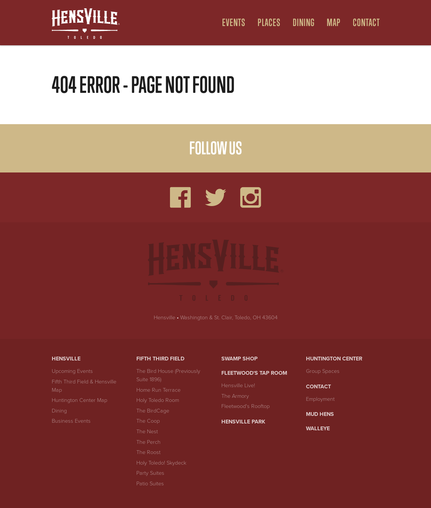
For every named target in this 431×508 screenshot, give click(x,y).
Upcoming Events (72, 371)
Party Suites (150, 473)
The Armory (235, 396)
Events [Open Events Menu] (234, 22)
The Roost (148, 452)
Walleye (318, 428)
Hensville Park (243, 422)
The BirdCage (152, 411)
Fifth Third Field (160, 359)
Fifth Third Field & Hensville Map (84, 386)
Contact (318, 386)
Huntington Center (334, 359)
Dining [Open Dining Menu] (304, 22)
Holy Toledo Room (157, 400)
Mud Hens (320, 414)
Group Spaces (323, 371)
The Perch (148, 442)
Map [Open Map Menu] (334, 22)
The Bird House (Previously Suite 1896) (168, 375)
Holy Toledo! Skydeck (161, 463)
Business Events (71, 421)
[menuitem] (231, 22)
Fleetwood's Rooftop (245, 406)
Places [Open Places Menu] (269, 22)
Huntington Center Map (79, 400)
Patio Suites (150, 483)
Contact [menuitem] (366, 22)
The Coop (148, 421)
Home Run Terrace (158, 390)
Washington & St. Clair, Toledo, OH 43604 (229, 317)
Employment (320, 399)
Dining (59, 411)
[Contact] (363, 22)
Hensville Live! (238, 385)
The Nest (147, 431)
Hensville (164, 317)
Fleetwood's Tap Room (254, 373)
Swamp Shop (239, 359)
